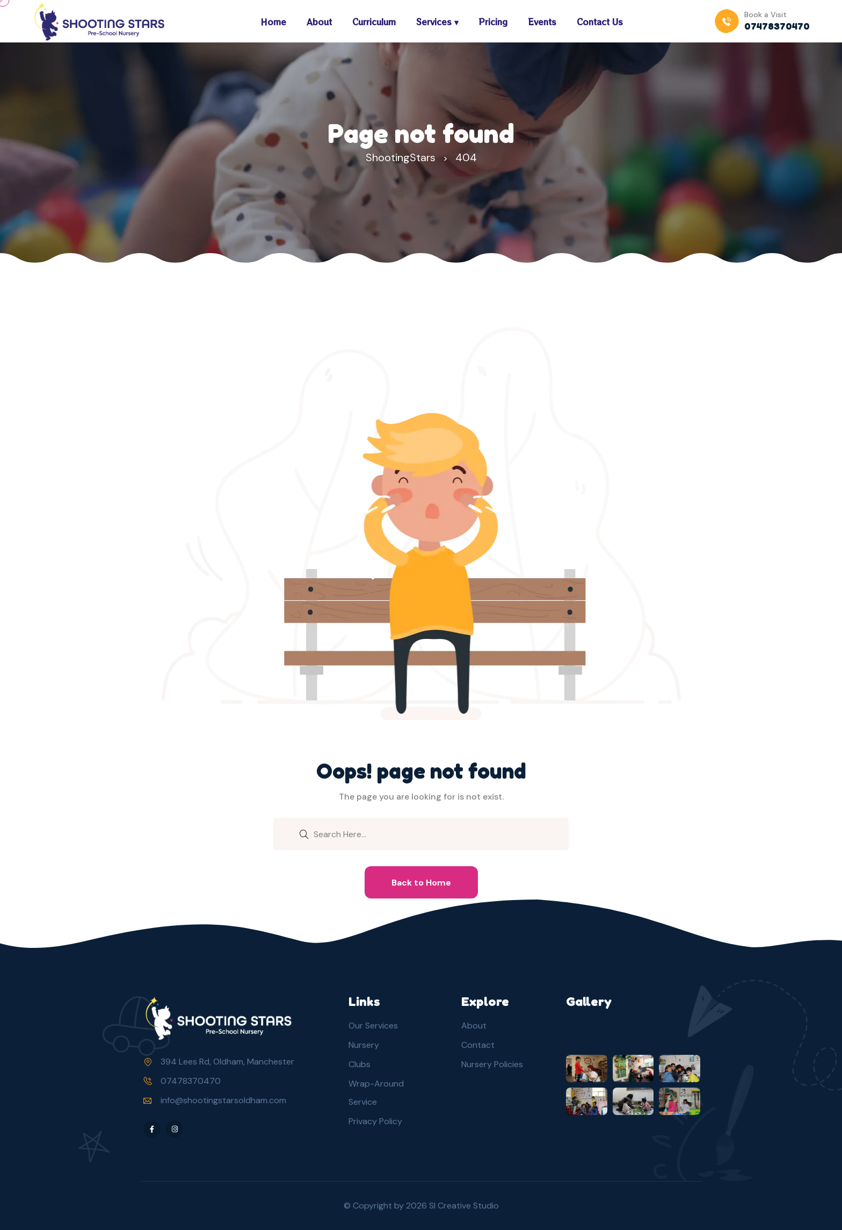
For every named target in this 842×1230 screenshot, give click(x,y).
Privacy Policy (375, 1121)
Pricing (493, 21)
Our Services (373, 1025)
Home (273, 21)
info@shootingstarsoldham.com (223, 1100)
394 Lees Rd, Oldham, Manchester (227, 1061)
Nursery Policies (492, 1064)
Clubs (360, 1064)
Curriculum (374, 21)
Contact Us (600, 21)
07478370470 (191, 1081)
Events (542, 21)
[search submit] (304, 833)
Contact (478, 1045)
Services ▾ (437, 21)
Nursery (364, 1045)
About (319, 21)
